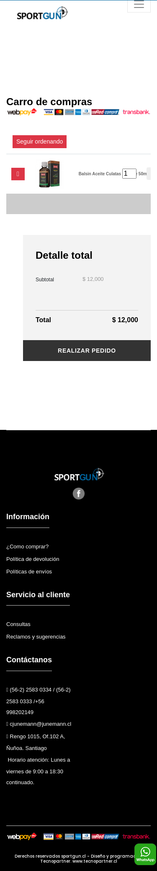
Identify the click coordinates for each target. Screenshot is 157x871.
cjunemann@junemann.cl (38, 724)
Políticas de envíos (29, 571)
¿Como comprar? (27, 546)
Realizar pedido (87, 350)
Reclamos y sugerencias (36, 637)
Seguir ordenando (39, 141)
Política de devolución (32, 559)
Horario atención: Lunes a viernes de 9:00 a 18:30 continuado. (38, 771)
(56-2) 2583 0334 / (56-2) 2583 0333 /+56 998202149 (38, 701)
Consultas (18, 624)
